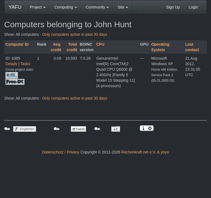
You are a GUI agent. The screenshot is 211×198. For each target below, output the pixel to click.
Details (11, 64)
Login (193, 7)
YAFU (15, 7)
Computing (65, 7)
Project (38, 7)
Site (123, 7)
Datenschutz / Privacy (60, 152)
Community (97, 7)
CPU (100, 44)
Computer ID (17, 44)
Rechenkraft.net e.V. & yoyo (145, 152)
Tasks (25, 64)
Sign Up (173, 7)
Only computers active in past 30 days (74, 34)
